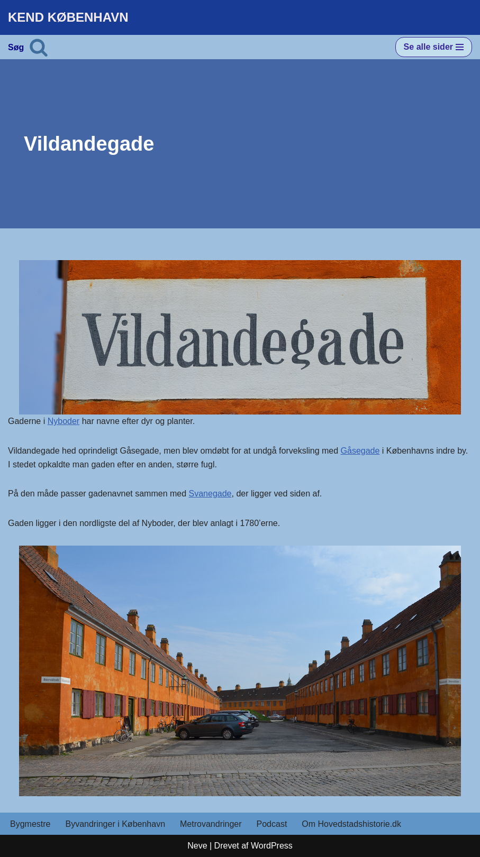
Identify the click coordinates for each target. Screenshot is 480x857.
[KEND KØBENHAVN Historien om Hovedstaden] (68, 17)
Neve (197, 845)
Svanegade (210, 493)
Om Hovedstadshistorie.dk (351, 823)
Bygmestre (30, 823)
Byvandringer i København (115, 823)
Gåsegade (360, 450)
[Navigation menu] (433, 47)
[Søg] (38, 47)
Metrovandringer (211, 823)
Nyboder (63, 421)
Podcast (272, 823)
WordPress (272, 845)
